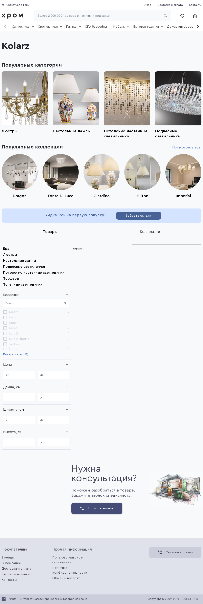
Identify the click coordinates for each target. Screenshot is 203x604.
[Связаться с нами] (15, 5)
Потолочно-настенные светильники (33, 272)
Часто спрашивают (17, 574)
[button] (36, 295)
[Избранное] (182, 15)
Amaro (13, 312)
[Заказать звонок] (96, 508)
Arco (12, 322)
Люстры (10, 254)
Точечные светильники (22, 284)
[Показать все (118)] (16, 354)
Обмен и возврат (66, 578)
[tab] (22, 26)
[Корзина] (195, 15)
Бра (6, 248)
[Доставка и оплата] (170, 5)
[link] (13, 15)
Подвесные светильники (24, 266)
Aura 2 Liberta (19, 338)
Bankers (14, 344)
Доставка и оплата (16, 568)
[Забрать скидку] (138, 216)
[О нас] (147, 5)
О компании (11, 563)
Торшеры (11, 278)
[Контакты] (195, 5)
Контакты (9, 579)
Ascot (13, 328)
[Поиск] (34, 303)
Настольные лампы (19, 260)
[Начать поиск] (165, 16)
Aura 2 (13, 333)
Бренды (8, 557)
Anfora (13, 317)
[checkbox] (5, 312)
